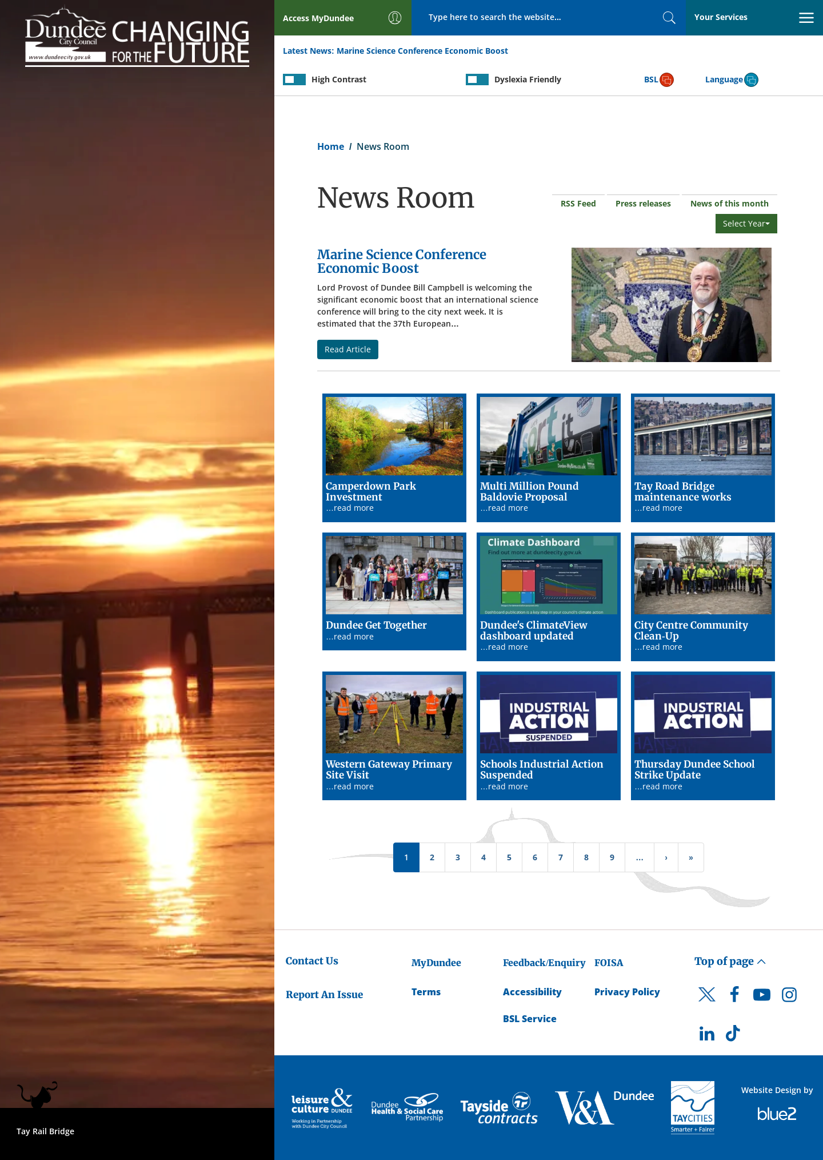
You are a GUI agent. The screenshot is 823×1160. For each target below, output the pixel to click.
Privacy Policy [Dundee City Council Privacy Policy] (627, 992)
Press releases (643, 203)
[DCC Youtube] (761, 997)
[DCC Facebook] (734, 997)
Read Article (348, 349)
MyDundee (436, 962)
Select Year (746, 223)
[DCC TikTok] (734, 1036)
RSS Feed (578, 203)
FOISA (608, 962)
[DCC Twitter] (707, 1004)
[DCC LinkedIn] (707, 1036)
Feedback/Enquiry (544, 962)
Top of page (730, 961)
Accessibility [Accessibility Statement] (532, 992)
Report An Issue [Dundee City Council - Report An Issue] (324, 994)
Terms (426, 992)
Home (330, 146)
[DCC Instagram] (789, 997)
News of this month (729, 203)
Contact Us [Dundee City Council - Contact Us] (312, 961)
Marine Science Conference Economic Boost (422, 50)
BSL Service (530, 1018)
